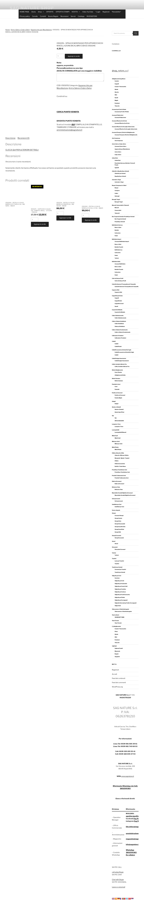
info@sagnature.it (132, 844)
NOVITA (76, 12)
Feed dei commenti (119, 682)
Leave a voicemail (118, 887)
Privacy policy (25, 16)
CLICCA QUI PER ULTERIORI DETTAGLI (22, 150)
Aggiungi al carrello (74, 56)
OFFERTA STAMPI (62, 12)
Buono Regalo (53, 16)
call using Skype (117, 872)
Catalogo (81, 16)
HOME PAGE (24, 12)
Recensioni (64, 16)
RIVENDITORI (92, 16)
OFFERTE (49, 12)
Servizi (73, 16)
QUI (73, 124)
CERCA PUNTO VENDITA (68, 112)
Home (7, 30)
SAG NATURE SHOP (32, 7)
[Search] (136, 33)
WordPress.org (117, 687)
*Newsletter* (116, 12)
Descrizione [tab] (10, 138)
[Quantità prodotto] (60, 56)
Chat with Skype (118, 879)
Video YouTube (87, 12)
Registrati (106, 12)
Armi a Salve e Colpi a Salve (20, 30)
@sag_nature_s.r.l (120, 70)
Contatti (43, 16)
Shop (41, 12)
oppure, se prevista (79, 67)
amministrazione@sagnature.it (69, 130)
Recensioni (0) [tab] (23, 138)
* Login (97, 12)
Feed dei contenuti (118, 678)
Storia (33, 12)
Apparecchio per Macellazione (41, 30)
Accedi (114, 674)
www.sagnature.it (127, 776)
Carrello (35, 16)
